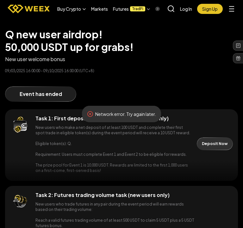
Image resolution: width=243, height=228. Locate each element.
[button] (71, 9)
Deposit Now (215, 143)
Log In (186, 9)
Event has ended (41, 94)
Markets (99, 9)
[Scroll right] (152, 9)
